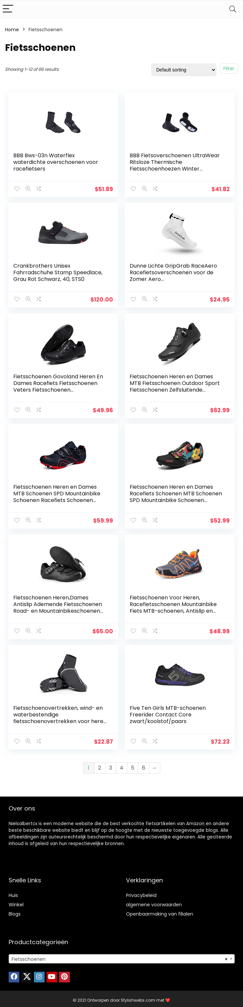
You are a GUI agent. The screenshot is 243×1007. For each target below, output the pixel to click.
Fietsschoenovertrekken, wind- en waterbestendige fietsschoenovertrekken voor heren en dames (60, 715)
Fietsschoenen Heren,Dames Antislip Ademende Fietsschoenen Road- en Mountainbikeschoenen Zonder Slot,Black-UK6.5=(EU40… (58, 605)
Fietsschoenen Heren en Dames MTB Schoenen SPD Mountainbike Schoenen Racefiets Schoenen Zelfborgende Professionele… (57, 495)
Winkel (16, 901)
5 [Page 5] (132, 765)
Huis (13, 892)
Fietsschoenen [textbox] (120, 956)
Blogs (15, 911)
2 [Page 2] (99, 765)
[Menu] (8, 9)
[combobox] (122, 955)
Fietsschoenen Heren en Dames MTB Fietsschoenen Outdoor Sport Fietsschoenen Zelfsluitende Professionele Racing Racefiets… (175, 385)
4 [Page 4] (121, 765)
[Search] (233, 9)
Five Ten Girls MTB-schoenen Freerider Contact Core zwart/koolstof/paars (168, 712)
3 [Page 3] (110, 765)
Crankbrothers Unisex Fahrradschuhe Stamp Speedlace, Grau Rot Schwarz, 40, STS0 (58, 272)
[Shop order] (183, 69)
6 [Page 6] (143, 765)
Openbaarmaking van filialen (159, 911)
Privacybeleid (141, 892)
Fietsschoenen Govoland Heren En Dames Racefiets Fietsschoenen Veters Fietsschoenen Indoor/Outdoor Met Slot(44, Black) (60, 385)
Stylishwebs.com (138, 997)
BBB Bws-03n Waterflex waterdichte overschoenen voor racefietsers (56, 162)
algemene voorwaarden (154, 901)
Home (12, 29)
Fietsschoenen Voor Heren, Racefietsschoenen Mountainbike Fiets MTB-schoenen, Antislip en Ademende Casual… (173, 605)
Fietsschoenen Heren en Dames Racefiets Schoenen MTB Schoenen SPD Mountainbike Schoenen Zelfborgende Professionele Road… (176, 495)
